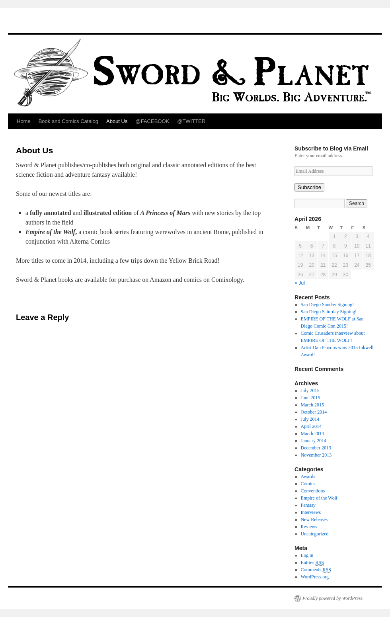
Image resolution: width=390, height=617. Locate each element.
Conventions (313, 491)
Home (24, 121)
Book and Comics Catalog (68, 121)
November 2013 (316, 455)
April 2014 (311, 426)
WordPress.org (315, 577)
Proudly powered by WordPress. (333, 598)
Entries (312, 563)
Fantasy (308, 505)
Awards (308, 476)
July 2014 (310, 419)
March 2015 (312, 405)
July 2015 (310, 390)
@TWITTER (191, 121)
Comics (308, 483)
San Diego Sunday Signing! (327, 304)
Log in (307, 555)
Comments (316, 570)
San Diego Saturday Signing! (329, 311)
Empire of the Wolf (319, 498)
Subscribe (309, 187)
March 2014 (312, 433)
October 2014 (314, 412)
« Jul (300, 283)
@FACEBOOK (152, 121)
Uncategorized (315, 534)
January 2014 (313, 440)
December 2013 (316, 448)
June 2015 (310, 397)
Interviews (311, 512)
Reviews (309, 526)
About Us (116, 121)
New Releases (314, 519)
